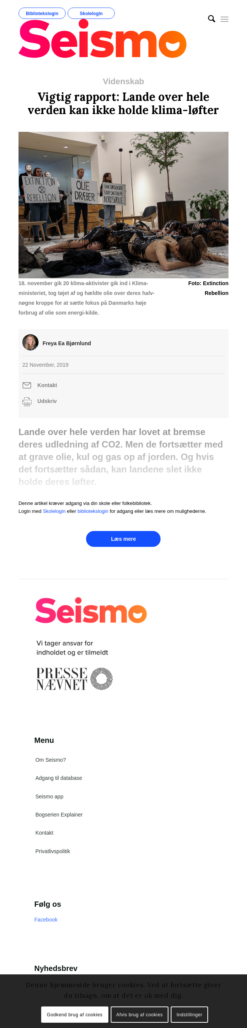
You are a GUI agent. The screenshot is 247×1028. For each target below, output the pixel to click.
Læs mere (123, 539)
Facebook (45, 920)
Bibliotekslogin (42, 13)
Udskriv (47, 401)
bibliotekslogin (92, 511)
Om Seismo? (51, 760)
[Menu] (224, 19)
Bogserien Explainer (59, 815)
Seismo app (49, 796)
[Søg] (208, 19)
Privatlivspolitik (53, 851)
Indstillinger (189, 1014)
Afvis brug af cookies (139, 1014)
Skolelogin (91, 13)
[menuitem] (208, 19)
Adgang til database (59, 778)
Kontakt (47, 385)
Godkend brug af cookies (74, 1014)
